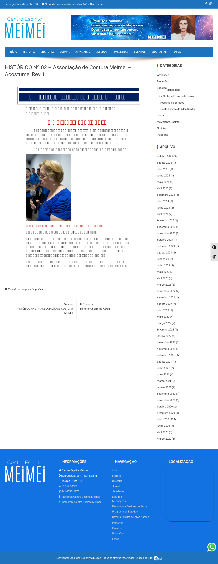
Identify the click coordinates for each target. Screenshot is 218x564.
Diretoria (47, 51)
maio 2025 (163, 182)
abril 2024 (162, 214)
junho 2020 (163, 425)
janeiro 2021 (164, 387)
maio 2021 (163, 374)
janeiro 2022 (164, 336)
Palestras (121, 51)
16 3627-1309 (69, 486)
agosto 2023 (164, 252)
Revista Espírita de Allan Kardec (177, 109)
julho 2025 (163, 169)
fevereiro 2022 (165, 329)
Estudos (101, 51)
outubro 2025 (165, 156)
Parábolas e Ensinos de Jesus (176, 96)
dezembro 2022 (166, 291)
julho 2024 (163, 201)
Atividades (82, 51)
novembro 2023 (166, 233)
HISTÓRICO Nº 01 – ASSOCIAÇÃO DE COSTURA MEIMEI (40, 308)
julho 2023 (163, 259)
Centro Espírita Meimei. (89, 558)
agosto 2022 (164, 304)
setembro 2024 (166, 194)
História (29, 51)
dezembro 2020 (166, 393)
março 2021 (164, 381)
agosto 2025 (164, 162)
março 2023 (164, 284)
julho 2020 (163, 419)
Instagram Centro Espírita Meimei (80, 502)
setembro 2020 (166, 413)
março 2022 (164, 323)
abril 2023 (162, 278)
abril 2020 (162, 432)
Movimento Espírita (168, 122)
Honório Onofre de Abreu (112, 306)
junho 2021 (163, 368)
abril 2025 (162, 188)
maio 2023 (163, 271)
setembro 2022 (166, 297)
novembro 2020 (166, 400)
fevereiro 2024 (165, 220)
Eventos (140, 51)
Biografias (159, 51)
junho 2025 (163, 175)
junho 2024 (163, 207)
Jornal (65, 51)
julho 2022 (163, 310)
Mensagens (173, 89)
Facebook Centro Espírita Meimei (79, 496)
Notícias (162, 128)
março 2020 (164, 438)
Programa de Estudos (171, 102)
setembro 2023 (166, 246)
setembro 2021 (166, 355)
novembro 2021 (166, 348)
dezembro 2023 (166, 227)
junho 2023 (163, 265)
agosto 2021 (164, 361)
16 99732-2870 (70, 491)
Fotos (177, 51)
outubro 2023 (165, 239)
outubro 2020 (165, 406)
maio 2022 (163, 316)
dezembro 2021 (166, 342)
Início (13, 51)
